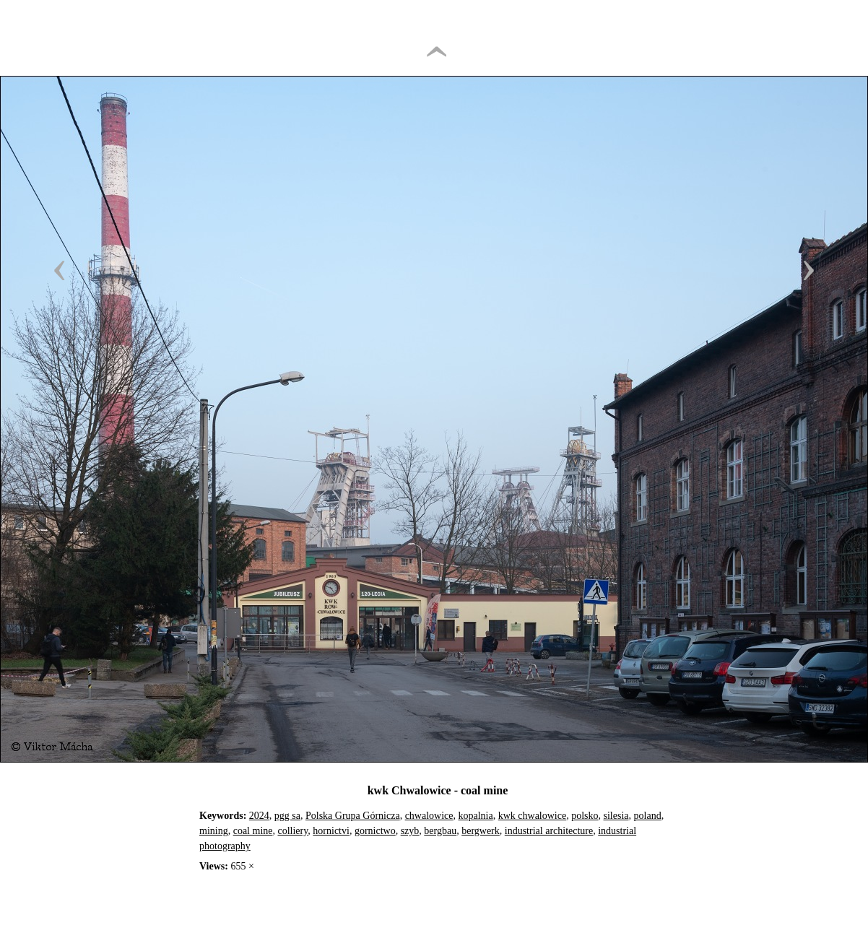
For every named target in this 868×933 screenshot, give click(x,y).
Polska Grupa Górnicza (352, 815)
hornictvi (331, 830)
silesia (616, 815)
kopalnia (476, 815)
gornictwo (375, 830)
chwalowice (429, 815)
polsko (584, 815)
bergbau (440, 830)
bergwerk (480, 830)
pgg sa (287, 815)
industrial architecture (549, 830)
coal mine (253, 830)
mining (213, 830)
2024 (259, 815)
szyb (410, 830)
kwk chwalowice (532, 815)
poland (647, 815)
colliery (292, 830)
